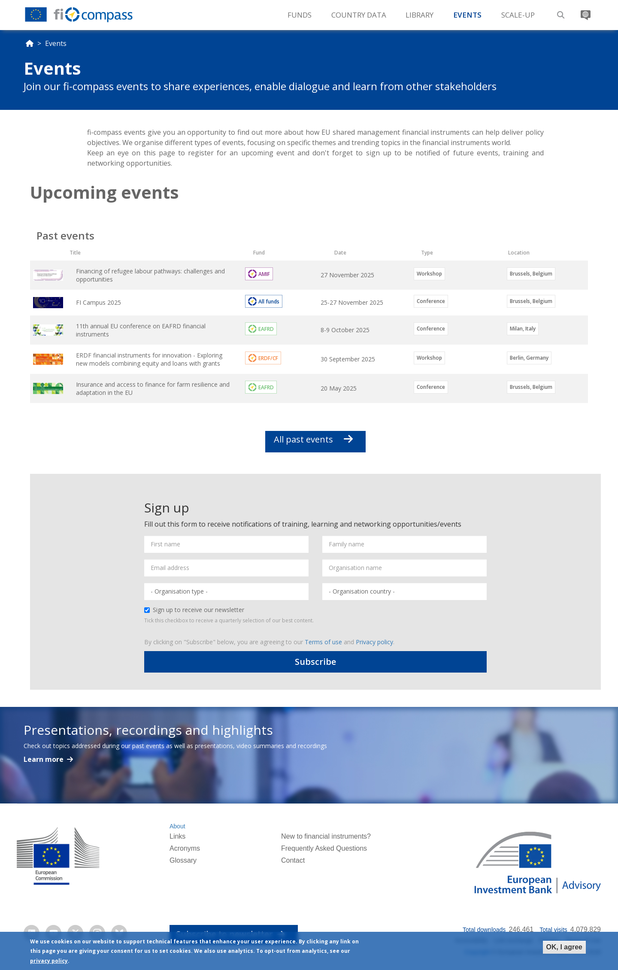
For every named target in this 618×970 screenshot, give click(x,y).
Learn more (44, 759)
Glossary (183, 860)
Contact (293, 860)
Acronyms (185, 848)
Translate (584, 12)
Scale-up (518, 15)
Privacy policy (374, 642)
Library (419, 15)
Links (177, 836)
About (177, 826)
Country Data (358, 15)
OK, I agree (564, 947)
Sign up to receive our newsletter (194, 610)
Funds (300, 15)
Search (559, 12)
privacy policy (49, 961)
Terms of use (323, 642)
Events (467, 15)
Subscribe (315, 661)
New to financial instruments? (326, 836)
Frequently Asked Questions (324, 848)
